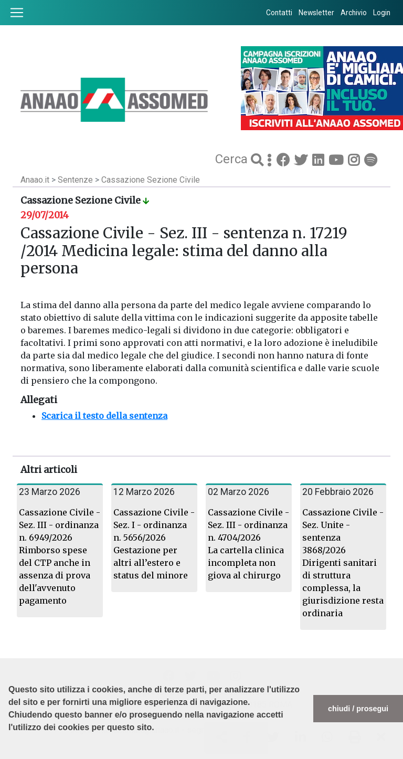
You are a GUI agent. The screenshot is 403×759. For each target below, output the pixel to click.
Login (381, 12)
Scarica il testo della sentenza (104, 415)
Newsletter (316, 12)
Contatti (279, 12)
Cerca (233, 159)
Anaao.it (34, 180)
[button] (10, 753)
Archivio (354, 12)
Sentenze (76, 180)
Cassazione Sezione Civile (150, 180)
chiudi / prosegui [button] (358, 708)
